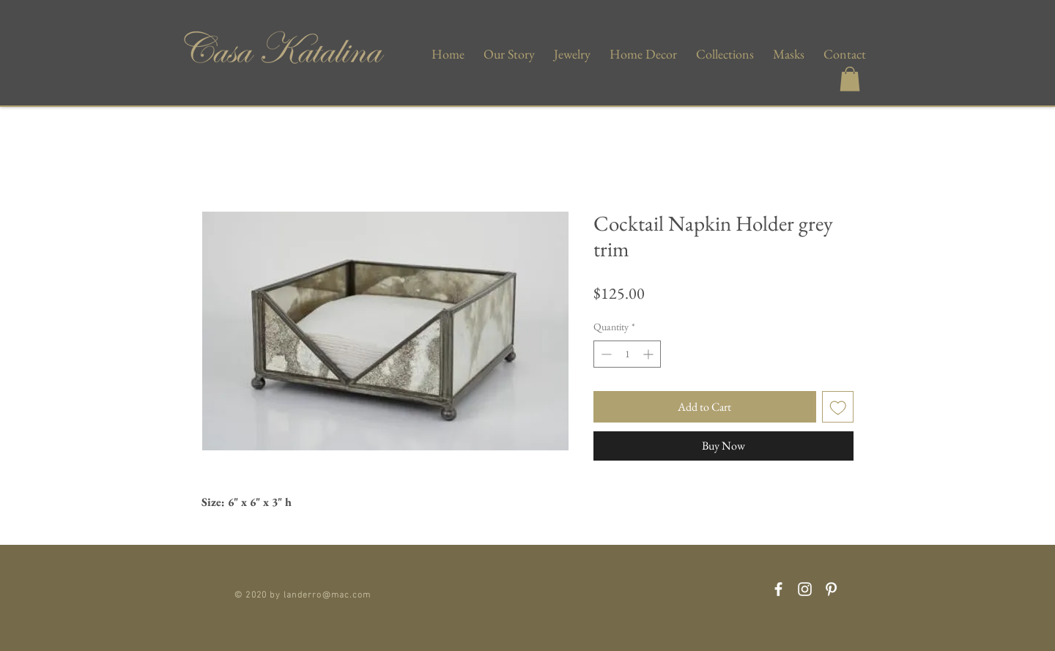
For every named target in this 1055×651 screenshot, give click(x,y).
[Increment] (649, 354)
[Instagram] (805, 589)
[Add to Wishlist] (838, 407)
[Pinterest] (831, 589)
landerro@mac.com (327, 593)
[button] (850, 79)
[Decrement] (605, 354)
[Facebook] (778, 589)
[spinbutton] (627, 354)
